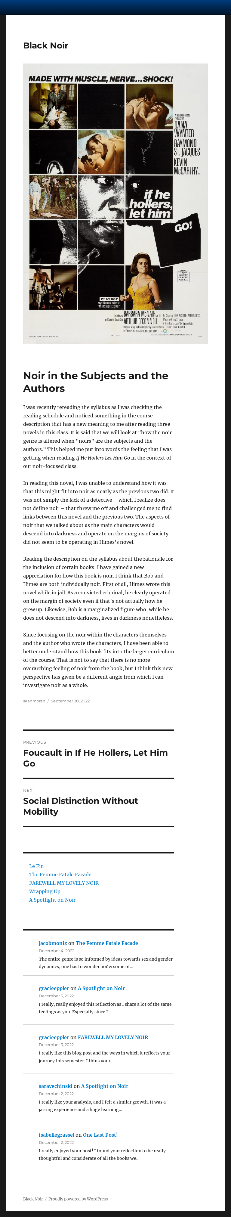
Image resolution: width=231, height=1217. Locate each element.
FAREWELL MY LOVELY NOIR (64, 883)
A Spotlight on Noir (52, 900)
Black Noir (45, 45)
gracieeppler (54, 988)
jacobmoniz (53, 943)
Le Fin (36, 866)
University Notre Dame (55, 7)
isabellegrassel (56, 1135)
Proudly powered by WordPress (78, 1199)
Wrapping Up (44, 891)
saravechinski (55, 1086)
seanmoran (34, 700)
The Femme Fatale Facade (60, 875)
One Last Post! (100, 1135)
